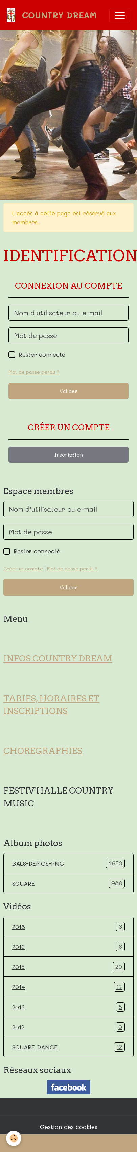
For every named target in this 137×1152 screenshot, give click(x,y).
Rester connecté (42, 354)
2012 (68, 1027)
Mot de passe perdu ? (33, 372)
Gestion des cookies (68, 1126)
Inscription (68, 454)
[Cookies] (13, 1138)
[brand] (53, 15)
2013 (68, 1007)
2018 (68, 926)
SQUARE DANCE (68, 1047)
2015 (68, 966)
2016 (68, 946)
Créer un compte (23, 568)
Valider (68, 391)
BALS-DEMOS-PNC (68, 863)
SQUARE (68, 883)
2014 (68, 986)
